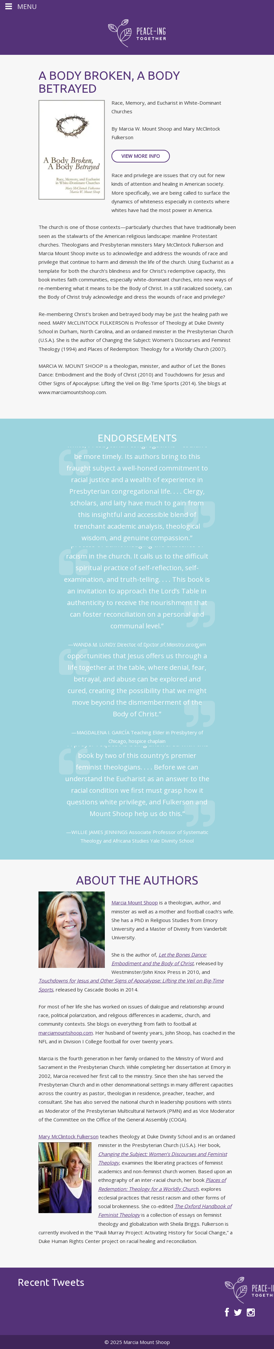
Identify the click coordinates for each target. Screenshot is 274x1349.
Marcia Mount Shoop (134, 902)
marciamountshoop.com (65, 1032)
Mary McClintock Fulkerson (68, 1136)
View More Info (140, 156)
